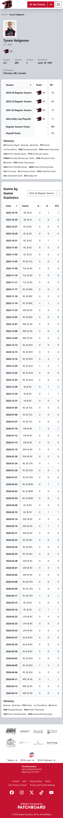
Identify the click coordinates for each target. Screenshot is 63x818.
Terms (48, 781)
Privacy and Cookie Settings (42, 785)
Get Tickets (37, 4)
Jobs (24, 781)
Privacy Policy (36, 781)
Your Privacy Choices (17, 785)
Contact (15, 781)
